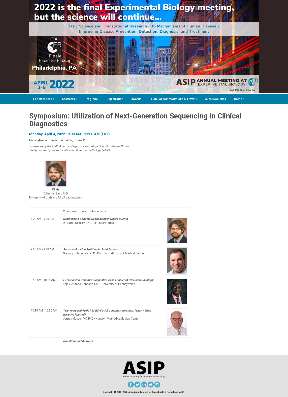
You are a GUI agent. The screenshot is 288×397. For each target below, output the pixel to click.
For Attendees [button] (43, 99)
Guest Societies (215, 99)
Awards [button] (137, 99)
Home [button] (239, 99)
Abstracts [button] (69, 99)
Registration (115, 99)
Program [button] (91, 99)
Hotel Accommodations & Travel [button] (174, 99)
